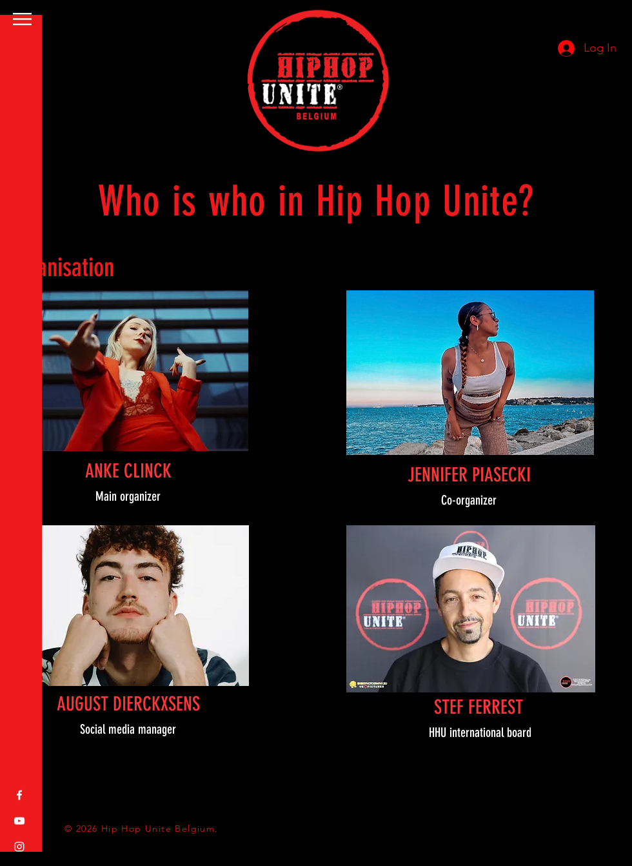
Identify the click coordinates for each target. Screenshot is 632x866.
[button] (22, 19)
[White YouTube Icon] (19, 820)
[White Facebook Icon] (19, 795)
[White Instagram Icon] (19, 846)
